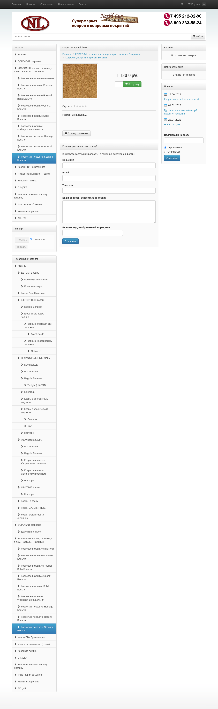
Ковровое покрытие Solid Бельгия (33, 117)
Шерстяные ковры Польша (32, 315)
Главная (16, 4)
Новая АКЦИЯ (172, 124)
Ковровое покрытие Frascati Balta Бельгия (34, 97)
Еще (82, 4)
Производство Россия (34, 279)
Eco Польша (29, 371)
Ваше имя (68, 160)
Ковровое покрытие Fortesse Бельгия (35, 87)
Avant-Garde (35, 334)
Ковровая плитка (25, 180)
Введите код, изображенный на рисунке (86, 227)
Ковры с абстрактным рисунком (38, 325)
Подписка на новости (176, 135)
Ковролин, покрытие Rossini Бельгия (34, 148)
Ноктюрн (27, 432)
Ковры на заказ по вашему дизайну (30, 196)
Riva (28, 426)
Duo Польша (29, 364)
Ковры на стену (27, 501)
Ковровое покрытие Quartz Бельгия (34, 107)
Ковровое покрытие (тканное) (35, 78)
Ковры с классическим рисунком (38, 343)
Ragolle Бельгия (31, 306)
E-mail (66, 172)
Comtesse (31, 419)
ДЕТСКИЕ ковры (28, 272)
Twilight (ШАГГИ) (35, 385)
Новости (30, 4)
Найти (198, 36)
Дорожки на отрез (29, 531)
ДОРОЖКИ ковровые (27, 61)
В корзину (132, 84)
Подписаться (173, 147)
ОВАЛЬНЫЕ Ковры (29, 439)
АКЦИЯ (20, 218)
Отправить (70, 241)
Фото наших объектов (28, 204)
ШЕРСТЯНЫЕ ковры (30, 300)
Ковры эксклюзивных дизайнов (30, 516)
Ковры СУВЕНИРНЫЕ (31, 507)
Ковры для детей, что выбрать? (181, 99)
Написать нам (66, 4)
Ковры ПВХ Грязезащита (29, 167)
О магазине (46, 4)
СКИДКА (20, 187)
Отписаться (172, 151)
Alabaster (34, 351)
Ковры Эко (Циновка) (31, 293)
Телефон (67, 185)
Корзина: (197, 4)
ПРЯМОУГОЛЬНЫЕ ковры (33, 358)
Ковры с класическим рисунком (34, 411)
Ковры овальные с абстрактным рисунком (33, 462)
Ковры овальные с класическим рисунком (33, 472)
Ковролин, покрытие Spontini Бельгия (35, 158)
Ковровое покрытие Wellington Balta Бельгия (30, 128)
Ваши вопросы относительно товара (84, 197)
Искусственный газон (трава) (32, 173)
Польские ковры (31, 286)
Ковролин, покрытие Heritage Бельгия (35, 138)
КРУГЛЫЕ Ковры (28, 487)
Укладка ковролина (26, 211)
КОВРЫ (20, 54)
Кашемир (28, 392)
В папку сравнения (76, 133)
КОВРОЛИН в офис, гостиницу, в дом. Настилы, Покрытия (33, 70)
